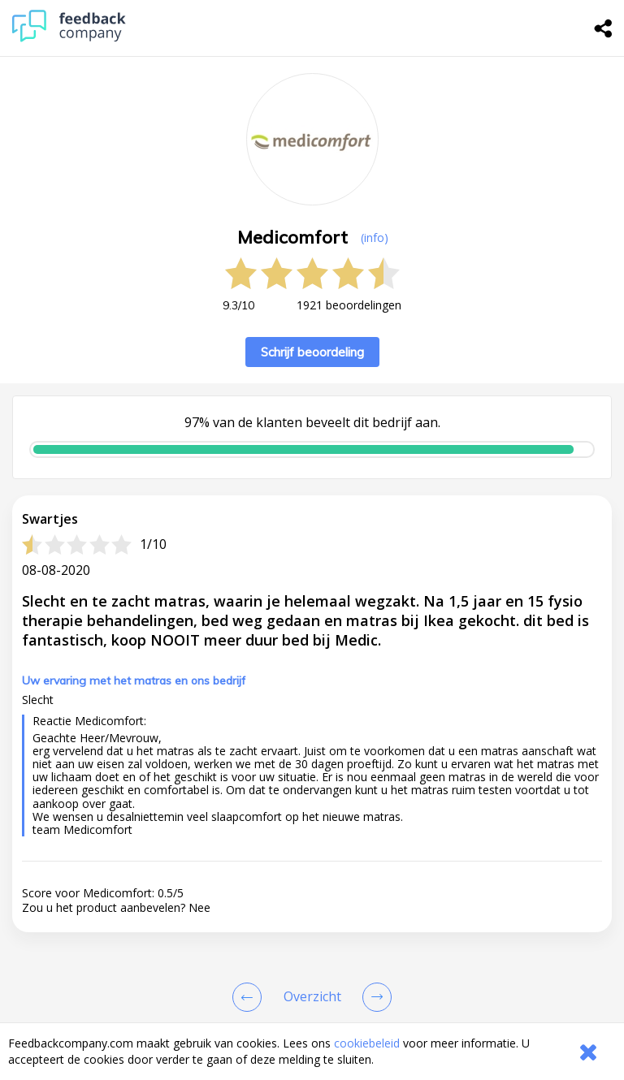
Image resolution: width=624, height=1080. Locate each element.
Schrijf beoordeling (312, 352)
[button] (312, 994)
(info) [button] (374, 237)
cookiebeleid (367, 1043)
